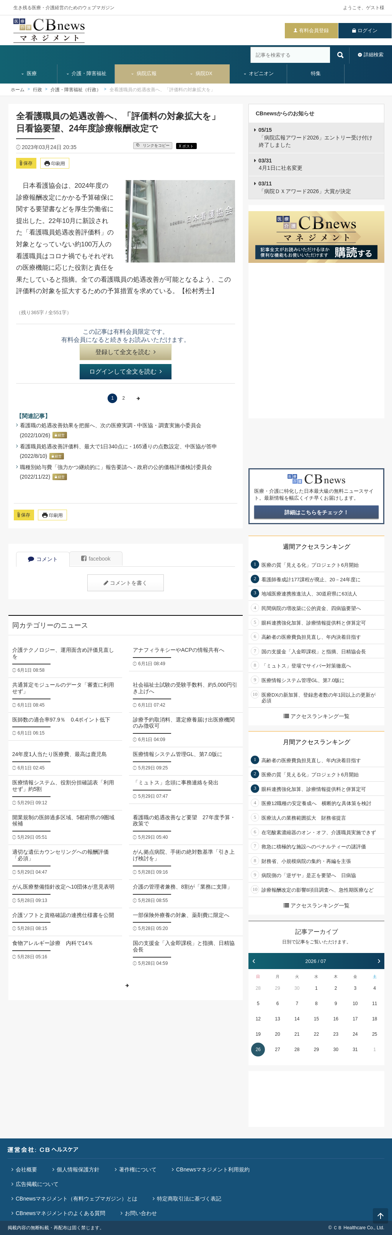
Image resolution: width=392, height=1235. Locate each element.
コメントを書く (125, 583)
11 (374, 1003)
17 (355, 1019)
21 (296, 1034)
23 (335, 1034)
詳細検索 (374, 54)
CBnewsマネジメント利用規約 (213, 1169)
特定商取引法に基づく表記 (189, 1199)
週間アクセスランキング (316, 546)
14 (296, 1019)
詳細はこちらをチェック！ (316, 512)
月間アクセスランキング (316, 742)
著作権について (138, 1169)
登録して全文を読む (125, 352)
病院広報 (144, 73)
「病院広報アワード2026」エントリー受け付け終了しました (315, 137)
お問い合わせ (141, 1213)
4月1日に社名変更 (280, 164)
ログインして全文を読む (125, 371)
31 (355, 1049)
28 (258, 988)
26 (258, 1049)
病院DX (200, 73)
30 (296, 988)
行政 (37, 89)
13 (277, 1019)
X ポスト (186, 146)
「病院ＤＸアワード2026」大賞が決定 (304, 187)
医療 (29, 73)
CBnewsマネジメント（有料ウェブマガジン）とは (76, 1199)
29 (277, 988)
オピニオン (258, 73)
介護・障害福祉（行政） (76, 89)
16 (335, 1019)
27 (277, 1049)
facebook (96, 559)
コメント (43, 559)
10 (355, 1003)
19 (258, 1034)
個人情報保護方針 (78, 1169)
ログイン (367, 30)
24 (355, 1034)
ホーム (17, 89)
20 (277, 1034)
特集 (316, 73)
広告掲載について (37, 1184)
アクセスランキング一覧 (317, 716)
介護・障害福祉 (86, 73)
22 (316, 1034)
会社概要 (26, 1169)
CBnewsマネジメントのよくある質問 (60, 1213)
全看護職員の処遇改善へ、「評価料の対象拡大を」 (162, 89)
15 (316, 1019)
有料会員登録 (314, 30)
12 (258, 1019)
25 (374, 1034)
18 (374, 1019)
